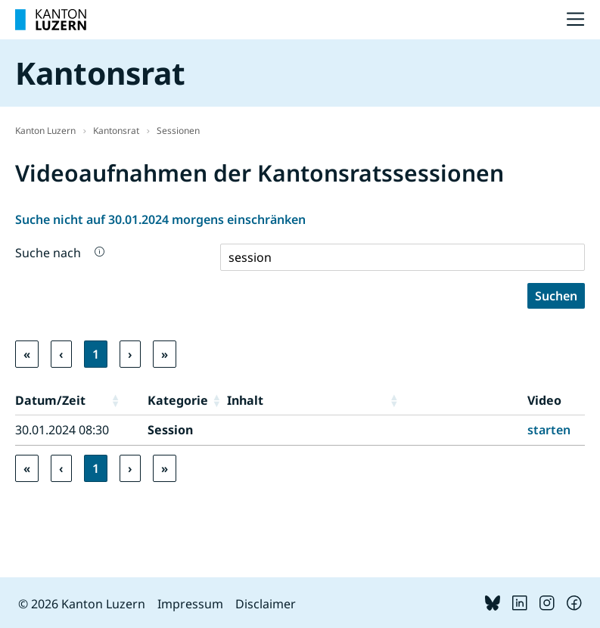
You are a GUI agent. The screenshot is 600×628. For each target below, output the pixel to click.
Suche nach (48, 252)
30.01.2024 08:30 (62, 429)
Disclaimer (265, 603)
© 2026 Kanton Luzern (81, 603)
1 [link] (95, 354)
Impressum (190, 603)
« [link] (26, 354)
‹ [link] (61, 354)
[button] (125, 400)
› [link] (130, 354)
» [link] (164, 354)
